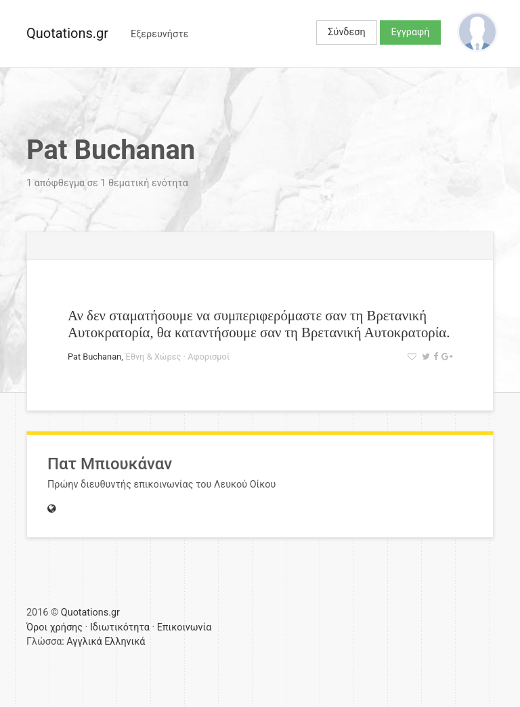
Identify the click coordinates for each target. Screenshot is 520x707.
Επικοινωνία (184, 627)
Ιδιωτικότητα (120, 627)
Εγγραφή (410, 32)
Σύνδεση (346, 32)
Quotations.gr (67, 33)
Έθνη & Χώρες (153, 356)
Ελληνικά (124, 641)
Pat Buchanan (94, 356)
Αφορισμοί (209, 356)
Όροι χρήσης (54, 627)
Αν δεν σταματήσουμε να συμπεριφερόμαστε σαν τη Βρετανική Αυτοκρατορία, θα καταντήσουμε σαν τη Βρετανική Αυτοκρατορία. (259, 323)
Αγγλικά (84, 641)
